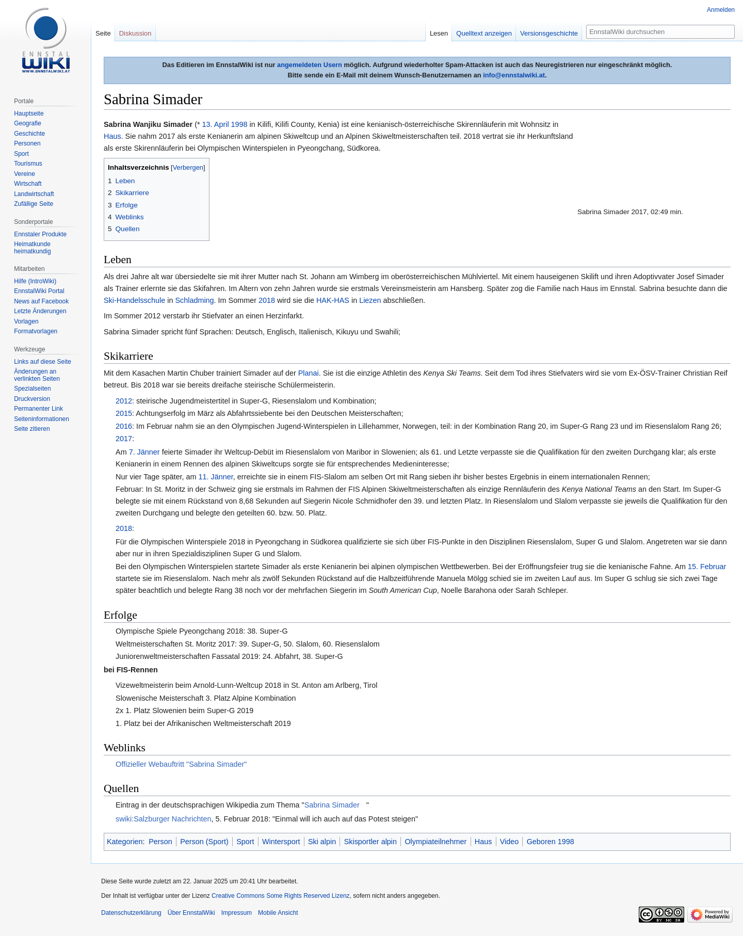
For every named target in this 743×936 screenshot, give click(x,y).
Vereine (24, 173)
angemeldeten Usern (309, 65)
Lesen (439, 33)
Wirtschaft (27, 183)
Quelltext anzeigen (484, 33)
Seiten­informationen (41, 419)
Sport (245, 841)
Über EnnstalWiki (191, 912)
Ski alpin (322, 841)
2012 (124, 401)
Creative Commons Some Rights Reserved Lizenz (280, 895)
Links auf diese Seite (42, 361)
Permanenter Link (38, 408)
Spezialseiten (32, 388)
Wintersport (281, 841)
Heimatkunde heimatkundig (32, 247)
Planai (308, 373)
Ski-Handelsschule (134, 300)
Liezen (370, 300)
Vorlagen (26, 321)
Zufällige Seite (33, 203)
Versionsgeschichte (549, 33)
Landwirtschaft (34, 194)
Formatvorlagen (35, 331)
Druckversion (32, 398)
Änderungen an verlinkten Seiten (37, 375)
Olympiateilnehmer (435, 841)
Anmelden (721, 9)
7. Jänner (144, 452)
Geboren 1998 (550, 841)
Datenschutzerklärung (131, 912)
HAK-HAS (332, 300)
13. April (215, 124)
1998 (239, 124)
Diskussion (135, 33)
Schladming (194, 300)
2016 (124, 426)
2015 (124, 413)
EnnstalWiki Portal (39, 291)
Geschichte (29, 133)
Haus (112, 136)
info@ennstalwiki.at (514, 75)
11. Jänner (216, 477)
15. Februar (707, 566)
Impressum (236, 912)
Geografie (27, 123)
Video (509, 841)
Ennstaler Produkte (40, 234)
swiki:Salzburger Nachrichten (164, 819)
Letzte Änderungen (40, 311)
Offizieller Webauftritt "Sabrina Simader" (181, 764)
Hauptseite (28, 113)
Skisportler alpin (370, 841)
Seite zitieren (32, 428)
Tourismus (28, 163)
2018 (267, 300)
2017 (124, 438)
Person (160, 841)
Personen (27, 143)
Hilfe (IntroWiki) (35, 281)
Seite (103, 33)
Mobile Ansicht (278, 912)
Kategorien (125, 841)
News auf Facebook (41, 301)
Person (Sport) (204, 841)
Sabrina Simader (332, 805)
